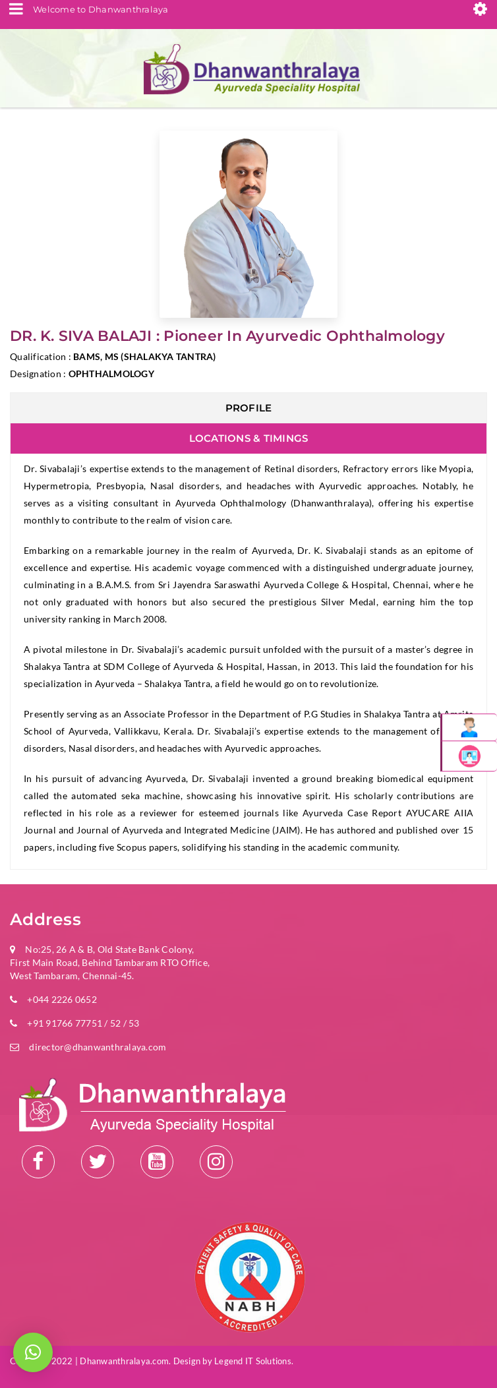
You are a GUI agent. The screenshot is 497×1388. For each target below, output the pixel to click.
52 (115, 1023)
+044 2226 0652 (62, 999)
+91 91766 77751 (64, 1023)
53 (133, 1023)
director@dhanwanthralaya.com (97, 1046)
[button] (33, 1352)
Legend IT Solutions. (253, 1361)
